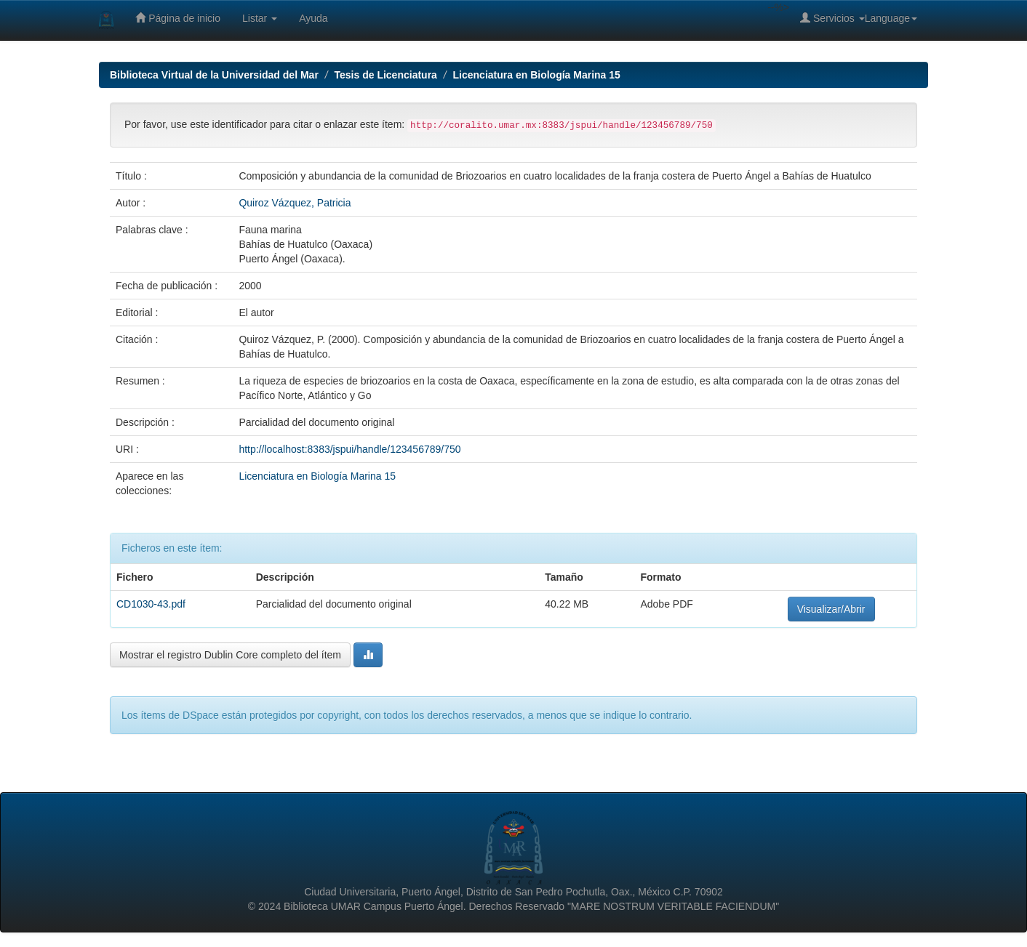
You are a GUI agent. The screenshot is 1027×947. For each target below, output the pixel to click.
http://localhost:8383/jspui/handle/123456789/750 (349, 449)
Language (891, 18)
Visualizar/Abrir (831, 609)
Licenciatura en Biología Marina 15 (536, 75)
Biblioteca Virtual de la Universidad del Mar (214, 75)
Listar (259, 18)
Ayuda (313, 18)
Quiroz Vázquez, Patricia (295, 203)
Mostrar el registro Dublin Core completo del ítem (230, 655)
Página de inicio (177, 18)
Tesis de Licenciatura (386, 75)
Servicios (832, 18)
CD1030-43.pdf (150, 604)
